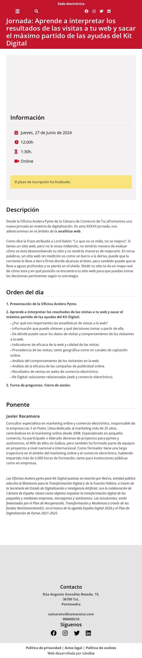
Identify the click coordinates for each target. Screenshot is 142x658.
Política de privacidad (43, 648)
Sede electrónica (71, 3)
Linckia (88, 653)
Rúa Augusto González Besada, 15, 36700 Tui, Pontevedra (71, 599)
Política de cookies (101, 648)
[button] (17, 11)
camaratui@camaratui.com (71, 614)
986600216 (71, 619)
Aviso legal (73, 648)
